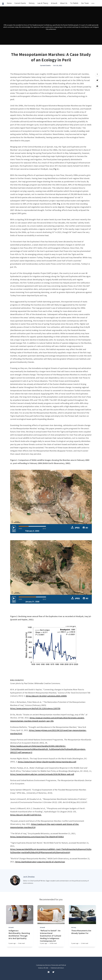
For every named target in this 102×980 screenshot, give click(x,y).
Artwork (54, 3)
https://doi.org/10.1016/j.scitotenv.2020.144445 (46, 696)
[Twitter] (97, 80)
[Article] (19, 914)
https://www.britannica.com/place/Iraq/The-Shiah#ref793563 (37, 836)
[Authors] (10, 909)
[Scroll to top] (97, 74)
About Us (63, 3)
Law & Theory (42, 3)
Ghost (62, 968)
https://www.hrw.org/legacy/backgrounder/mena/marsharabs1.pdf (47, 761)
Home (9, 3)
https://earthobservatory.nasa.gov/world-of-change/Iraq (40, 861)
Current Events (20, 3)
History (31, 3)
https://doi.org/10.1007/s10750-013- (26, 814)
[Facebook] (97, 86)
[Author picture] (15, 880)
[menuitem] (3, 3)
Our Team (85, 3)
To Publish (74, 3)
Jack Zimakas (29, 876)
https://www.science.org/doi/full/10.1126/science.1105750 (35, 708)
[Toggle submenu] (93, 3)
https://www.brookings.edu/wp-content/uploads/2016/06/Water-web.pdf (42, 774)
